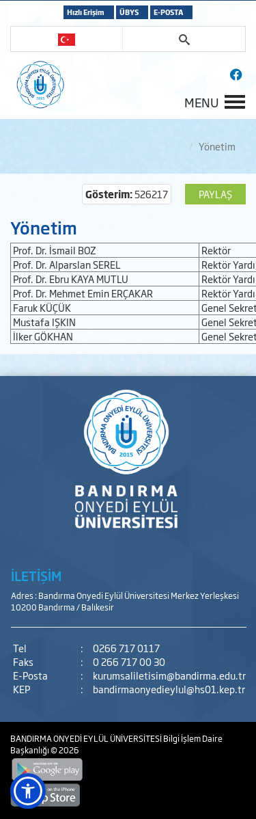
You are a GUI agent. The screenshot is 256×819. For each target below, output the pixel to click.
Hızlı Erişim (85, 12)
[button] (28, 791)
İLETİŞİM (36, 576)
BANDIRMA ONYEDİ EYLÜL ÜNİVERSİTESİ (86, 738)
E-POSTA (168, 12)
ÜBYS (129, 12)
